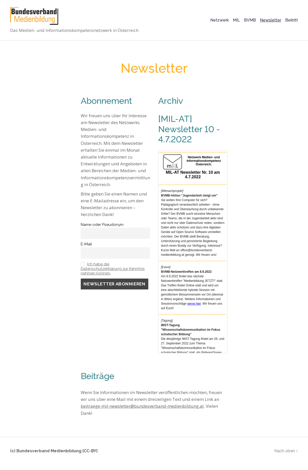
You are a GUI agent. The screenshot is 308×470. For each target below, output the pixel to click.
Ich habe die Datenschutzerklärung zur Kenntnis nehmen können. (113, 274)
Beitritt (291, 22)
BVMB (250, 22)
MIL (236, 22)
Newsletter (270, 22)
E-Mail (86, 249)
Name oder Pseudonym (102, 229)
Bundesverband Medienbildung (48, 456)
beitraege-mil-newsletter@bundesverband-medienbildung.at (142, 411)
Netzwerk (219, 22)
